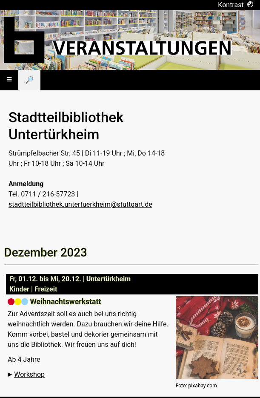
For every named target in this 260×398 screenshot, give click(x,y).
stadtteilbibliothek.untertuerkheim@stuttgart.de (80, 204)
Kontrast (235, 5)
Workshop (29, 374)
